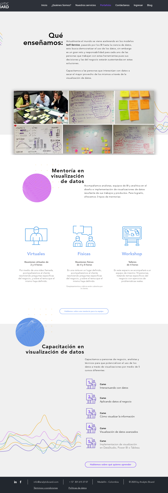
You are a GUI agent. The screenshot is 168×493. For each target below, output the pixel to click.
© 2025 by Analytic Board (141, 482)
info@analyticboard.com (46, 482)
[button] (84, 311)
